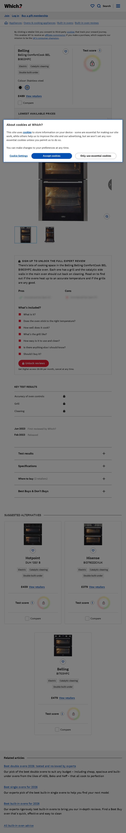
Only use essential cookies (95, 155)
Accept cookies (51, 155)
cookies (27, 132)
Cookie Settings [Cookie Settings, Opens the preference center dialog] (19, 155)
